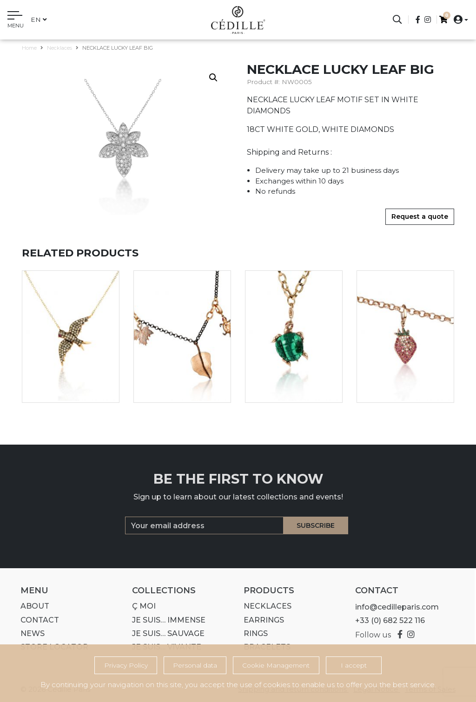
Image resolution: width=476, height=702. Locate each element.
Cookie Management (276, 665)
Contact (37, 620)
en (39, 19)
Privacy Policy (126, 665)
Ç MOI (141, 606)
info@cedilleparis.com (394, 607)
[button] (458, 19)
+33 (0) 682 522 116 (387, 620)
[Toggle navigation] (15, 21)
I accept (354, 665)
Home (29, 48)
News (30, 633)
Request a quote (419, 216)
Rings (253, 633)
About (32, 606)
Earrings (261, 620)
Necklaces (59, 48)
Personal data (195, 665)
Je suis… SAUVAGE (165, 633)
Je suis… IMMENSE (166, 620)
